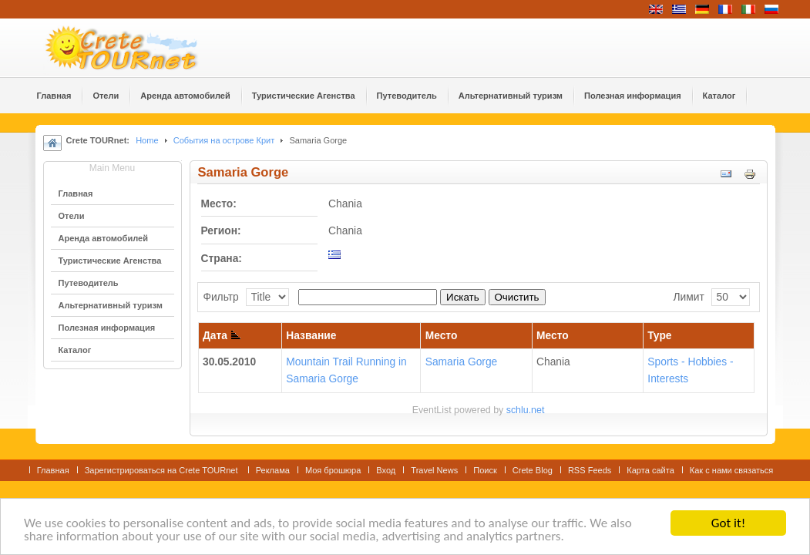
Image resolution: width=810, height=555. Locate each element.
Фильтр (220, 297)
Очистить (517, 297)
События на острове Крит (224, 140)
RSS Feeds (589, 470)
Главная (53, 470)
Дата (221, 335)
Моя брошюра (333, 470)
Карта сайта (650, 470)
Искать (462, 297)
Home (147, 140)
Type (659, 335)
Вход (385, 470)
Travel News (434, 470)
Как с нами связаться (732, 470)
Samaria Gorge (461, 362)
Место (441, 335)
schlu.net (525, 410)
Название (311, 335)
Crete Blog (533, 470)
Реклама (273, 470)
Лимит (688, 297)
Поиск (485, 470)
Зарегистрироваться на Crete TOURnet (162, 470)
